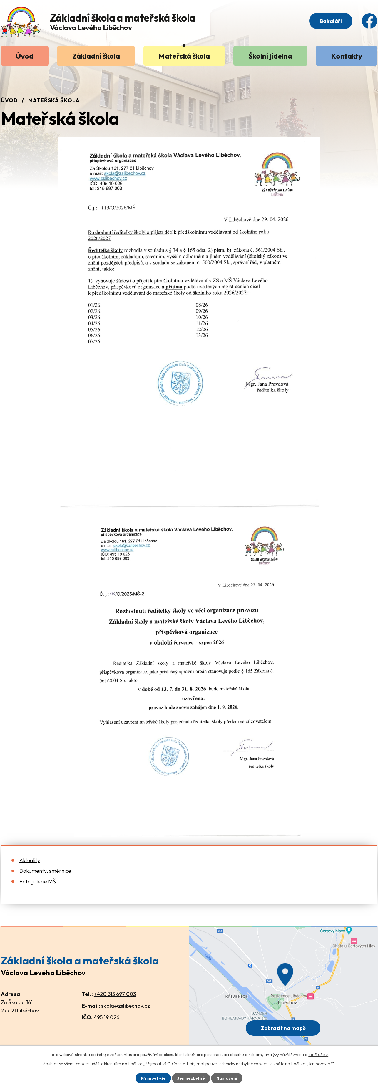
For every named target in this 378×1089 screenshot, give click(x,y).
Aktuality (29, 860)
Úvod (25, 55)
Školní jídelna (270, 55)
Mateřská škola (184, 55)
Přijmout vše (153, 1078)
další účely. (318, 1054)
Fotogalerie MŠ (37, 881)
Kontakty (346, 55)
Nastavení (226, 1078)
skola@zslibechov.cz (125, 1005)
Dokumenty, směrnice (45, 870)
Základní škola (96, 55)
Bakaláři (331, 21)
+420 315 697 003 (115, 994)
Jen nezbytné (191, 1078)
